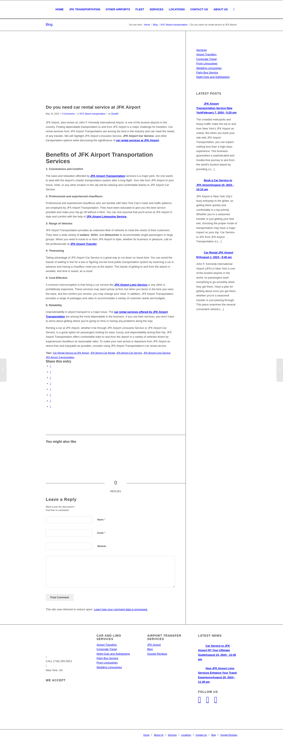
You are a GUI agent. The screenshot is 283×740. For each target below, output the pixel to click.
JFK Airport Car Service (129, 352)
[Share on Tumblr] (50, 389)
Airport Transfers (206, 54)
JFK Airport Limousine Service (106, 216)
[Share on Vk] (50, 394)
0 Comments (68, 113)
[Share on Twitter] (50, 371)
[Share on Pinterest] (50, 377)
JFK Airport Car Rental (102, 352)
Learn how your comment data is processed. (121, 609)
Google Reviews (157, 653)
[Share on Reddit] (50, 400)
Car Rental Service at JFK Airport (71, 352)
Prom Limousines (206, 63)
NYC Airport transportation (92, 113)
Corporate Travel (206, 59)
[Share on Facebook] (50, 366)
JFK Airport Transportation (60, 357)
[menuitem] (59, 9)
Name (101, 519)
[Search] (233, 9)
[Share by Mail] (50, 406)
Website (101, 546)
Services (201, 50)
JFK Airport (154, 644)
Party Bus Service (207, 72)
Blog (49, 24)
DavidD (114, 113)
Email (101, 532)
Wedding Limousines (209, 68)
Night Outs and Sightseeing (213, 77)
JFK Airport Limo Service (157, 352)
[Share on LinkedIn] (50, 383)
